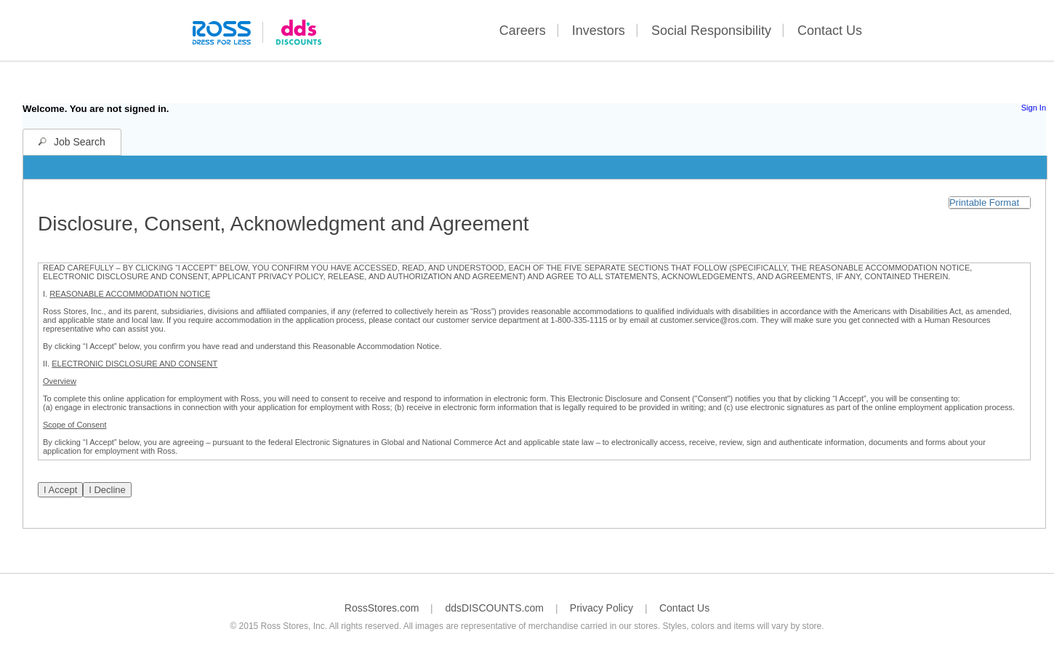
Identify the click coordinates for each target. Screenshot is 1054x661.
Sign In (1033, 107)
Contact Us (829, 30)
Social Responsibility (711, 30)
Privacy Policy (601, 608)
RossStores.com (382, 608)
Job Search (79, 142)
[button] (990, 202)
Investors (598, 30)
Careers (522, 30)
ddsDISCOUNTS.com (494, 608)
